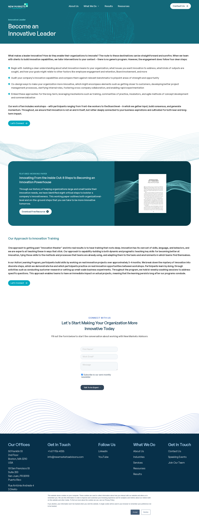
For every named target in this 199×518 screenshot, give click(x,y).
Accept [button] (135, 512)
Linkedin (102, 451)
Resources (123, 6)
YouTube (103, 456)
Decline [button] (145, 512)
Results (109, 6)
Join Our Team (176, 462)
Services (138, 462)
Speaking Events (177, 456)
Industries (139, 456)
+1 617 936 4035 (56, 451)
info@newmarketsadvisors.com (66, 456)
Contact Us (174, 451)
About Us (74, 6)
